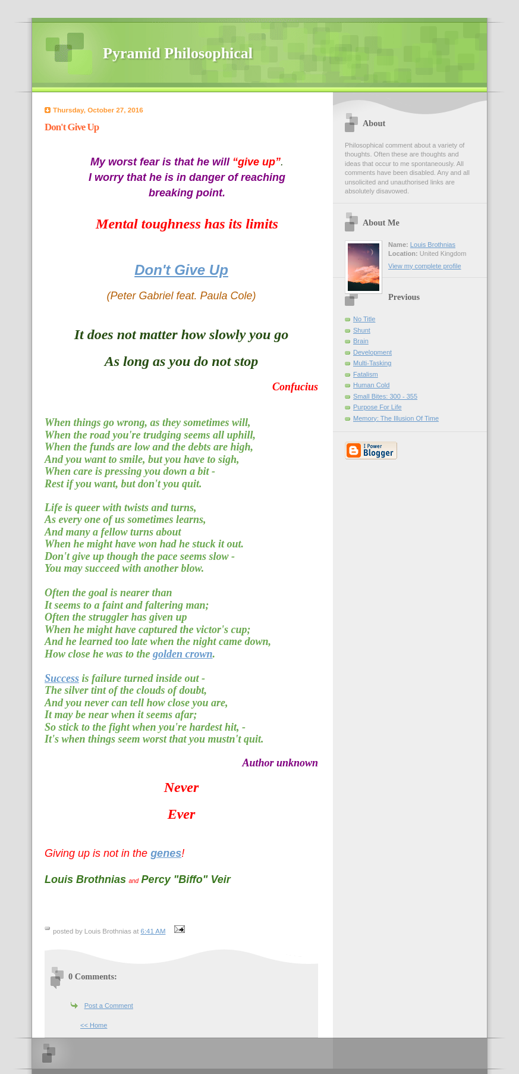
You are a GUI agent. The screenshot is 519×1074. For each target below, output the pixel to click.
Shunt (361, 330)
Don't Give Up (181, 270)
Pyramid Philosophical (178, 53)
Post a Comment (108, 1005)
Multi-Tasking (372, 363)
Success (62, 678)
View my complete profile (424, 266)
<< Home (93, 1025)
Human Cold (371, 385)
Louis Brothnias (432, 244)
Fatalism (365, 374)
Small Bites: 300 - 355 (385, 396)
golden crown (183, 654)
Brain (361, 341)
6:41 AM (153, 931)
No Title (364, 318)
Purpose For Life (377, 407)
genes (165, 853)
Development (372, 352)
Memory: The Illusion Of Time (396, 418)
